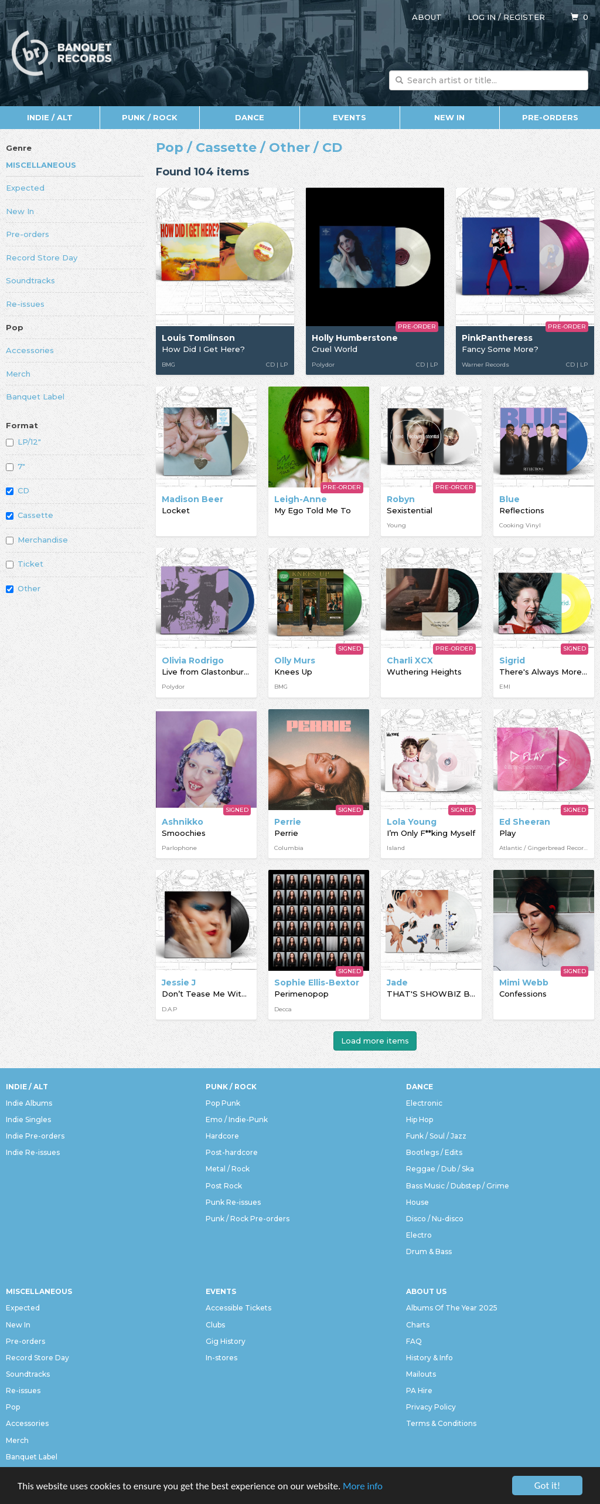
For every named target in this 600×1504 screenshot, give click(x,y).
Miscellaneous (41, 165)
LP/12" (23, 441)
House (417, 1202)
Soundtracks (30, 280)
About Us (426, 1291)
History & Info (429, 1357)
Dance (249, 117)
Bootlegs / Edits (434, 1152)
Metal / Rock (228, 1168)
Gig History (226, 1341)
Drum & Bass (429, 1251)
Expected (25, 187)
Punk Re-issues (233, 1202)
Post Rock (224, 1185)
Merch (18, 373)
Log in (482, 17)
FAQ (414, 1341)
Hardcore (222, 1136)
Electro (419, 1235)
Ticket (24, 563)
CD (17, 490)
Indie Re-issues (33, 1152)
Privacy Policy (431, 1407)
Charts (417, 1324)
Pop (14, 327)
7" (15, 466)
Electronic (424, 1103)
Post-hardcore (232, 1152)
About (427, 17)
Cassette (29, 515)
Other (23, 588)
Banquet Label (35, 396)
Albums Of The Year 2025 (451, 1307)
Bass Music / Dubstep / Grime (457, 1185)
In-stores (221, 1357)
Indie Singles (28, 1119)
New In (449, 117)
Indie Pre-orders (35, 1136)
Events (349, 117)
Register (524, 17)
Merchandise (37, 539)
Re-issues (25, 304)
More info (363, 1486)
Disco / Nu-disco (434, 1218)
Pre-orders (550, 117)
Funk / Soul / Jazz (436, 1136)
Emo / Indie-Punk (237, 1119)
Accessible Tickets (238, 1307)
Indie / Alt (50, 117)
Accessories (30, 350)
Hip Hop (419, 1119)
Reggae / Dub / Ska (440, 1168)
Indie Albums (29, 1103)
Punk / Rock (150, 117)
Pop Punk (223, 1103)
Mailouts (421, 1374)
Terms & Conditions (441, 1423)
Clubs (215, 1324)
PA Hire (419, 1390)
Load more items (375, 1040)
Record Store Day (41, 257)
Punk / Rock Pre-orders (247, 1218)
